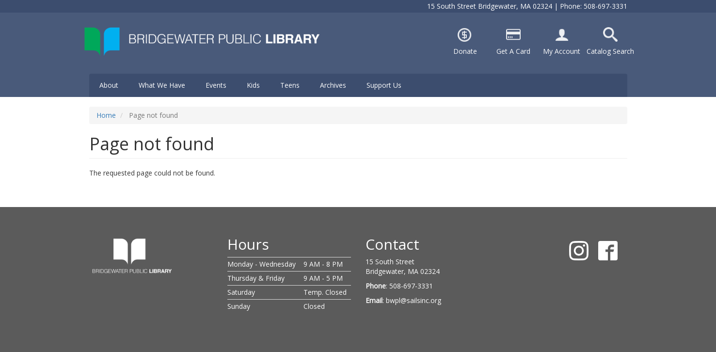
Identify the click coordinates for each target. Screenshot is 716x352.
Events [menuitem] (216, 85)
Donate (465, 51)
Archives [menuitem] (333, 85)
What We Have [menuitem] (162, 85)
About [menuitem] (108, 85)
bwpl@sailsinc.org (413, 300)
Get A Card (513, 51)
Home (106, 115)
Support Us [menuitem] (383, 85)
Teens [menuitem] (290, 85)
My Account (561, 51)
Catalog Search (610, 51)
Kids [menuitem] (253, 85)
